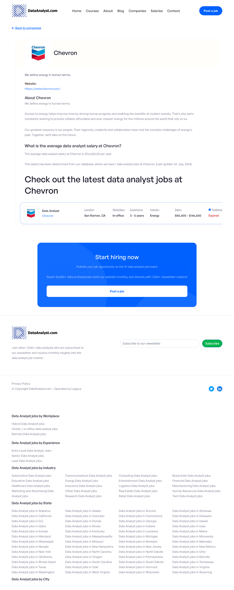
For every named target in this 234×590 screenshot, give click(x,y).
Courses (92, 11)
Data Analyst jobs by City (30, 579)
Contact (173, 11)
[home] (34, 10)
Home (76, 11)
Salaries (157, 11)
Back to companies (26, 28)
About (108, 11)
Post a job (211, 11)
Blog (120, 11)
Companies (137, 11)
